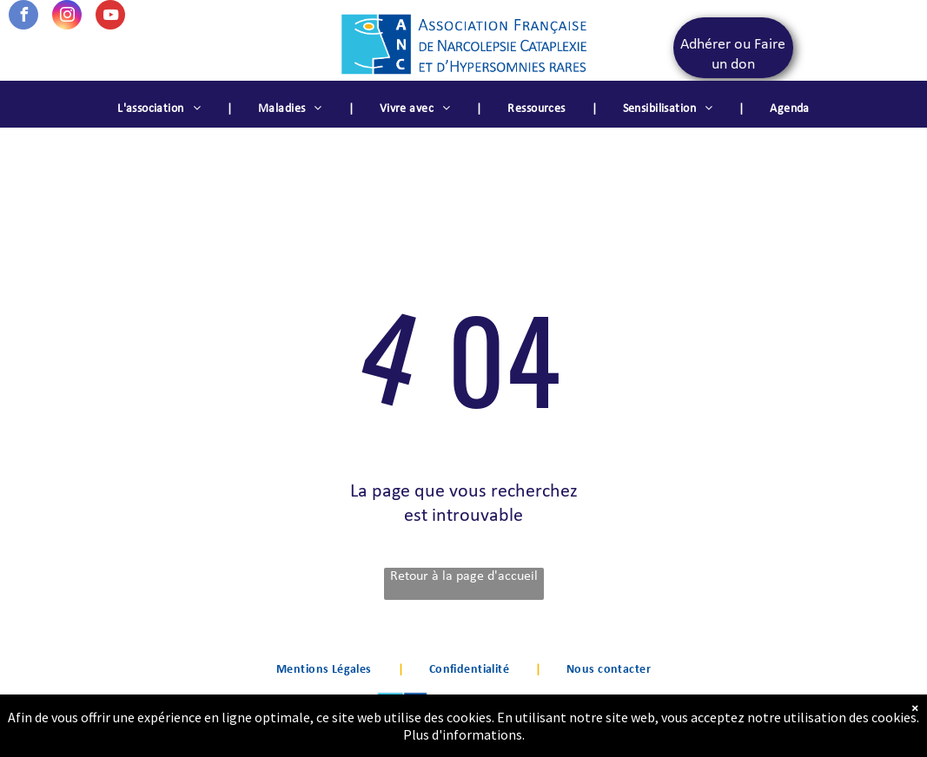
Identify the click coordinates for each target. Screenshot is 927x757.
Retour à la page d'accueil (464, 576)
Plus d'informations (462, 734)
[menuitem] (161, 109)
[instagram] (67, 17)
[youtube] (110, 17)
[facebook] (23, 17)
